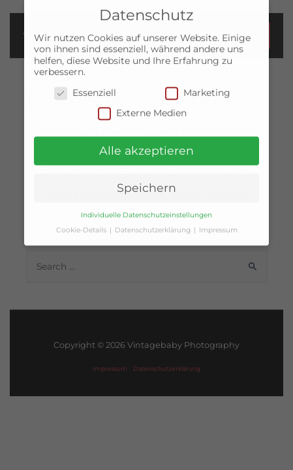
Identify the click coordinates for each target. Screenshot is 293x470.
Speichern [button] (146, 183)
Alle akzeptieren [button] (146, 146)
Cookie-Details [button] (82, 225)
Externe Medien (142, 108)
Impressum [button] (218, 225)
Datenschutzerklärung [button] (154, 225)
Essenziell (85, 88)
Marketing (197, 88)
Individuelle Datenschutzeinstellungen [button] (146, 210)
